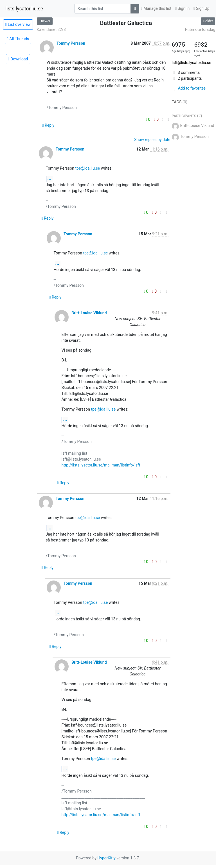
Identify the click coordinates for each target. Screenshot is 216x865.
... (49, 178)
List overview (18, 24)
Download (18, 59)
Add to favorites (189, 88)
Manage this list (156, 8)
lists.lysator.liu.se (24, 9)
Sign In (182, 8)
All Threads (18, 39)
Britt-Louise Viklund (89, 313)
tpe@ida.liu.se (87, 168)
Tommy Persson (71, 43)
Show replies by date (152, 139)
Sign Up (201, 8)
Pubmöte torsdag (200, 29)
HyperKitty (106, 858)
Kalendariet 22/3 (51, 29)
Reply (48, 125)
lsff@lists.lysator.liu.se (191, 62)
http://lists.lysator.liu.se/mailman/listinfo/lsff (101, 465)
